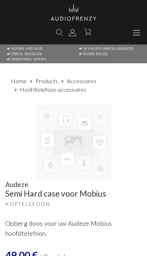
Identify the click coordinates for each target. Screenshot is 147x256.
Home (19, 81)
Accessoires (81, 81)
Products (47, 81)
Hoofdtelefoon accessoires (53, 89)
